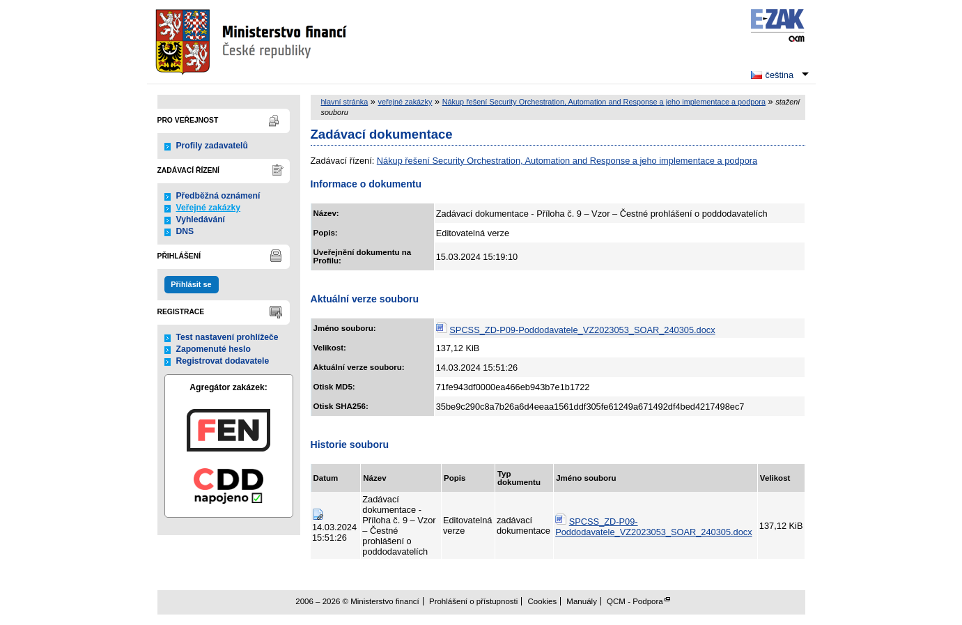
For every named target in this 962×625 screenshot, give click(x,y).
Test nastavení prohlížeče (227, 337)
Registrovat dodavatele (223, 361)
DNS (185, 231)
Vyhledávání (201, 219)
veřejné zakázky (405, 102)
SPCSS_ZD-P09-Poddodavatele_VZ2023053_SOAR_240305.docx (582, 330)
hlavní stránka (344, 102)
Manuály (581, 601)
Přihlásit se (191, 284)
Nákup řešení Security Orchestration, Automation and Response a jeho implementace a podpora (604, 102)
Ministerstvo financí (253, 42)
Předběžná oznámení (218, 196)
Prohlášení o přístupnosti (473, 601)
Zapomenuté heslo (213, 349)
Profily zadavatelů (212, 146)
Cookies (542, 601)
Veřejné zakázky (208, 208)
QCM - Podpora (635, 601)
